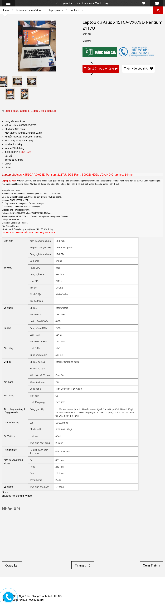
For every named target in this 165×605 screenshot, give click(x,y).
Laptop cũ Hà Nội (132, 588)
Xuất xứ (9, 148)
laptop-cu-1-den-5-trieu (29, 10)
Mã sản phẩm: (12, 125)
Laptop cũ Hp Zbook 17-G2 (111, 591)
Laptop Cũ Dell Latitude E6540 (26, 591)
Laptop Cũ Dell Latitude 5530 (31, 593)
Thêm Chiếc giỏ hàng (100, 68)
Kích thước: (10, 132)
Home (5, 10)
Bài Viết (9, 156)
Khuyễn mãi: (11, 136)
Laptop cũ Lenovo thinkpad (82, 588)
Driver (8, 163)
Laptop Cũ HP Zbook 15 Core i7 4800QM (70, 591)
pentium (74, 10)
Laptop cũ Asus (9, 181)
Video (8, 167)
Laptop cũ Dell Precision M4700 (142, 590)
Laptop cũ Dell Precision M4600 (100, 590)
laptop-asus (56, 10)
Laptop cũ (8, 174)
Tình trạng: (10, 140)
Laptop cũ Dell (52, 588)
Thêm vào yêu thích (138, 68)
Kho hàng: (10, 129)
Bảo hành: (10, 144)
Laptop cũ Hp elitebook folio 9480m (57, 590)
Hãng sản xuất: (12, 121)
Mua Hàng (26, 152)
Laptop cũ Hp (29, 588)
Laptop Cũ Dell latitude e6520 (71, 593)
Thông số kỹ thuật (14, 159)
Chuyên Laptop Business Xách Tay (82, 3)
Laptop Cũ (110, 588)
